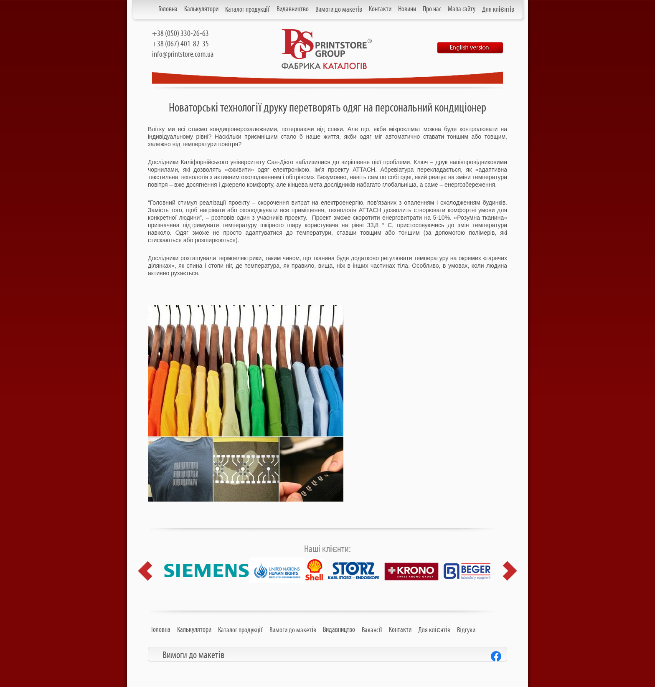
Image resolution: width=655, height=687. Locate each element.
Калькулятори (201, 9)
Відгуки (466, 630)
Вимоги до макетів (338, 9)
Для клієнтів (498, 9)
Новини (407, 9)
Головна (168, 9)
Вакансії (372, 630)
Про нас (432, 9)
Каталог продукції (247, 9)
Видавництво (293, 9)
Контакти (380, 9)
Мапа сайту (461, 9)
